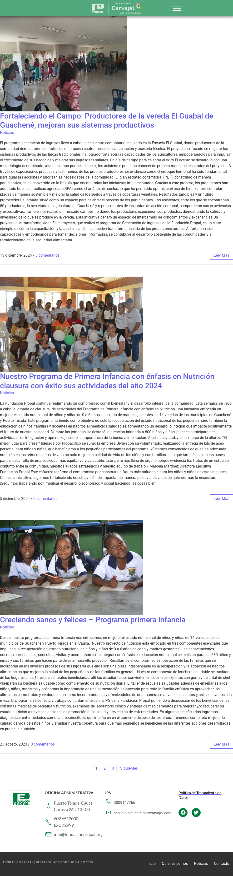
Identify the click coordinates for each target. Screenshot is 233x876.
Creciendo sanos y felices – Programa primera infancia (92, 619)
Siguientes (129, 768)
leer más (221, 255)
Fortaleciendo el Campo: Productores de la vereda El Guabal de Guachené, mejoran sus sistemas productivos (106, 120)
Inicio (151, 863)
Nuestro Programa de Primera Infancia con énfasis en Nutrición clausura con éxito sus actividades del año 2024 (107, 381)
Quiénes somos (175, 863)
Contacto (221, 863)
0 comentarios (47, 255)
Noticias (7, 132)
